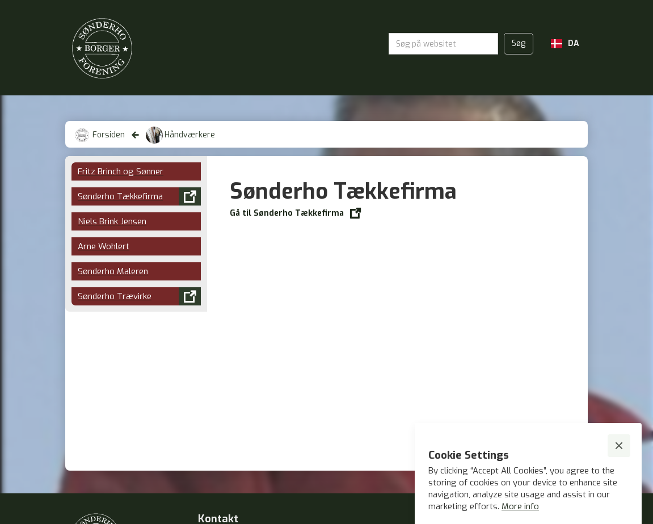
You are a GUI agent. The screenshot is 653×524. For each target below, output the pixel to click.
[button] (565, 43)
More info (520, 506)
